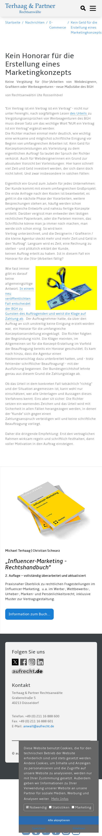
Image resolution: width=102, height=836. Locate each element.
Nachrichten (35, 22)
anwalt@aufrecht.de (38, 726)
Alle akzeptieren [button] (59, 820)
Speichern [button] (38, 828)
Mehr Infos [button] (59, 799)
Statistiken (59, 807)
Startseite (12, 22)
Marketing (81, 807)
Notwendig (36, 807)
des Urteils (79, 113)
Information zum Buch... (29, 614)
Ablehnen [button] (78, 828)
